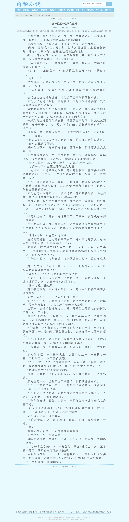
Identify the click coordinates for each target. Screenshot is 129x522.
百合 (83, 10)
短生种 (85, 512)
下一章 (74, 27)
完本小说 (99, 10)
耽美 (77, 10)
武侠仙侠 (35, 10)
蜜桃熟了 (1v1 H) (62, 512)
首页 (19, 10)
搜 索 (109, 3)
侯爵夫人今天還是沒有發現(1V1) (97, 512)
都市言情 (44, 10)
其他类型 (90, 10)
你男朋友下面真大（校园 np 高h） (65, 31)
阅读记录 (108, 10)
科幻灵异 (61, 10)
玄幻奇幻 (26, 10)
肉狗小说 (29, 4)
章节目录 (64, 27)
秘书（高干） (51, 31)
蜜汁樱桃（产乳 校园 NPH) (83, 31)
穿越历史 (53, 10)
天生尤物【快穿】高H (28, 31)
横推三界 (32, 15)
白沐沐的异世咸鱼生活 (44, 512)
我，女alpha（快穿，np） (75, 512)
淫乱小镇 (38, 31)
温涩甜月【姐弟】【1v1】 (29, 512)
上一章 (55, 27)
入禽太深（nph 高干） (97, 31)
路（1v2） (54, 512)
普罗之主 (43, 31)
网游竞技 (70, 10)
